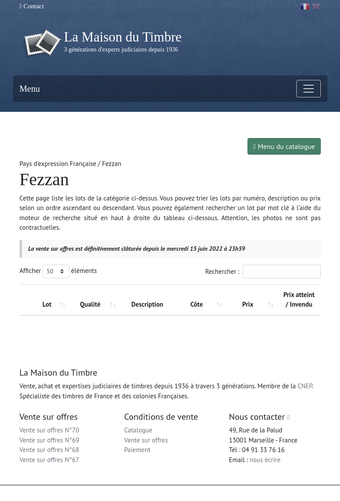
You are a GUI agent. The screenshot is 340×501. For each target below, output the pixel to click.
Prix (247, 304)
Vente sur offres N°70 (49, 430)
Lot (46, 304)
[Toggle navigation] (308, 88)
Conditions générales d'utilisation (250, 493)
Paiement (137, 450)
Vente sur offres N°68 (49, 450)
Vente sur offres (146, 440)
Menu (30, 88)
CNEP (305, 386)
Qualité (90, 304)
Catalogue (138, 430)
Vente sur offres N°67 (49, 460)
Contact (32, 6)
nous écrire (265, 460)
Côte (196, 304)
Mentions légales (188, 493)
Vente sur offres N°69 (49, 440)
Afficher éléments (58, 271)
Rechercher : (262, 271)
